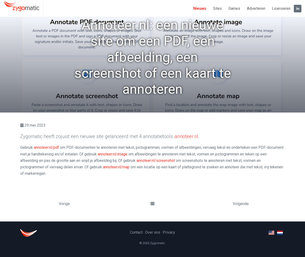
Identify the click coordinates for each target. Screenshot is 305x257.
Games (234, 8)
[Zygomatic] (23, 8)
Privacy (169, 232)
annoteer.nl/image (112, 154)
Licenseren (281, 8)
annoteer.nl (186, 136)
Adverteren (256, 8)
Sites (217, 8)
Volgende (241, 203)
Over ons (152, 232)
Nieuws (199, 8)
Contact (136, 232)
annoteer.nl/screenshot (156, 160)
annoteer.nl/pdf (46, 147)
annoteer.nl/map (116, 167)
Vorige (64, 203)
